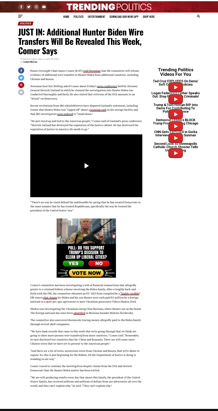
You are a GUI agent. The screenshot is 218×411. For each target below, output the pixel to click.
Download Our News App (124, 17)
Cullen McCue (30, 62)
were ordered (65, 114)
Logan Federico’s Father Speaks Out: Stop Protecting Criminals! (176, 94)
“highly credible (129, 293)
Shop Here (149, 17)
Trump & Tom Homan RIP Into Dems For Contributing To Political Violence (176, 108)
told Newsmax (92, 70)
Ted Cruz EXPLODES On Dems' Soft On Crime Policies (175, 82)
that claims (50, 297)
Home (66, 17)
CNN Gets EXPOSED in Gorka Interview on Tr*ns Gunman (175, 133)
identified (79, 313)
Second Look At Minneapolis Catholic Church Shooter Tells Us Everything (175, 147)
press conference (107, 86)
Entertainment (96, 17)
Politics (79, 17)
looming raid (98, 109)
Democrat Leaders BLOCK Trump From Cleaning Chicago (175, 121)
